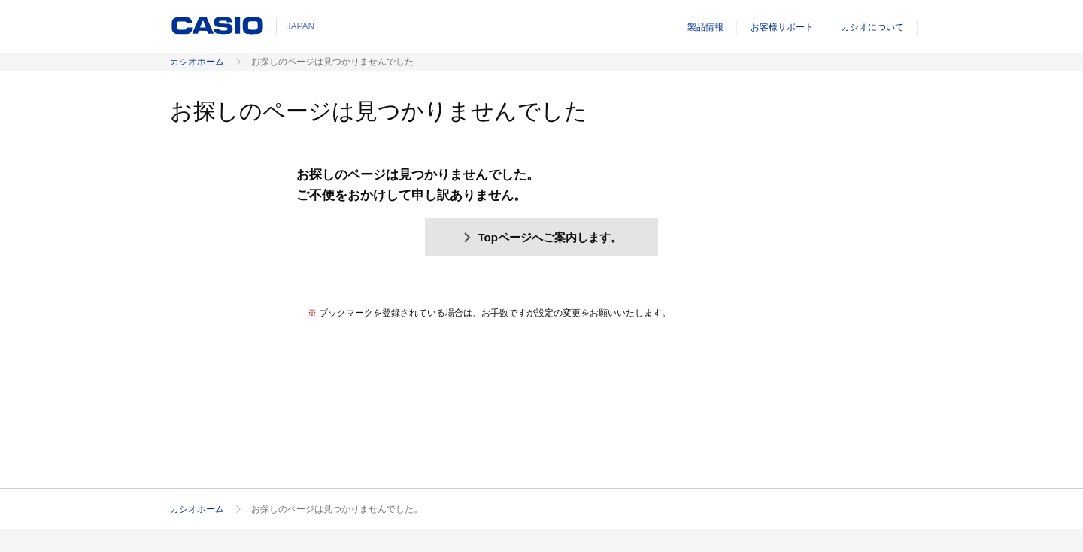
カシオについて (872, 27)
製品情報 (705, 27)
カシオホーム (197, 61)
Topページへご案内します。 (541, 237)
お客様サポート (782, 27)
